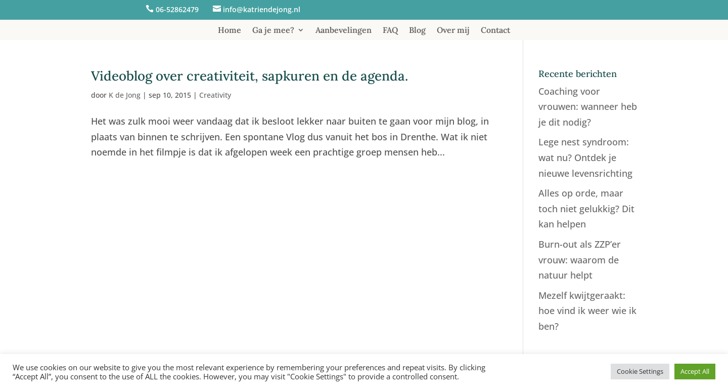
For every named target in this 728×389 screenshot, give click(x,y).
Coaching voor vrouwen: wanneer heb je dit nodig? (587, 106)
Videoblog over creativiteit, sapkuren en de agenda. (249, 75)
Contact (495, 30)
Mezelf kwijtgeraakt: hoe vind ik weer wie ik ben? (587, 310)
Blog (417, 30)
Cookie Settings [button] (640, 371)
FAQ (390, 30)
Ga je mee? (273, 30)
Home (229, 30)
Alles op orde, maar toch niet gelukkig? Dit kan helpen (586, 208)
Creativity (215, 95)
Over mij (453, 30)
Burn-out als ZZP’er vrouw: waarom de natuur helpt (579, 259)
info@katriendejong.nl (261, 9)
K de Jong (125, 95)
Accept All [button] (694, 371)
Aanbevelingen (343, 30)
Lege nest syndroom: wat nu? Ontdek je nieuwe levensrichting (585, 157)
